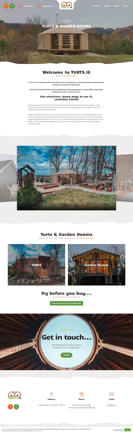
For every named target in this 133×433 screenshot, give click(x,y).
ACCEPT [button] (127, 430)
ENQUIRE (66, 355)
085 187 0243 (78, 407)
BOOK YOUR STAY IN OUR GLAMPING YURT (66, 303)
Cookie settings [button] (118, 430)
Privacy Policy (39, 431)
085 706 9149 (90, 407)
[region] (66, 32)
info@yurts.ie (111, 405)
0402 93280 (86, 405)
